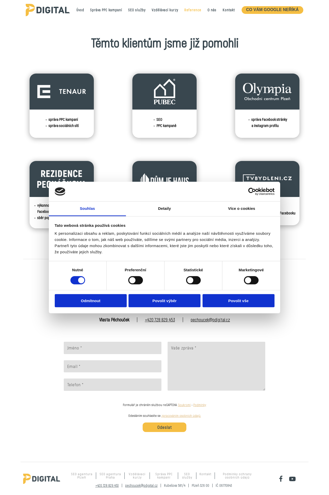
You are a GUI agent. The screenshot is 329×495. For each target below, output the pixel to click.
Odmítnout (90, 301)
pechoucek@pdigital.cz (210, 319)
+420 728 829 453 (160, 319)
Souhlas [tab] (87, 208)
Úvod (80, 10)
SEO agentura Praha (110, 475)
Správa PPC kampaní (106, 10)
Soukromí (184, 405)
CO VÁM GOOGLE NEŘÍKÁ (272, 9)
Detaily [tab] (164, 208)
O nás (211, 10)
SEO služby (136, 10)
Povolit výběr (164, 301)
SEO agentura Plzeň (82, 475)
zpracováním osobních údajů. (181, 415)
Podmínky (199, 405)
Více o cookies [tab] (241, 208)
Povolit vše (238, 301)
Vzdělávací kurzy (165, 10)
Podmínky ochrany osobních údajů (237, 475)
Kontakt (229, 10)
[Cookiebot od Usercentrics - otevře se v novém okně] (252, 191)
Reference (192, 10)
